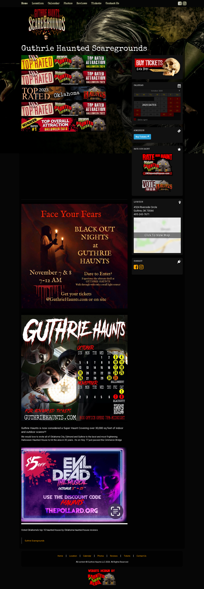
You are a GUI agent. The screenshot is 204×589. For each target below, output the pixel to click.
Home (24, 3)
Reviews (82, 3)
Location (38, 3)
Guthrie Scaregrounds (34, 541)
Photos (68, 3)
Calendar (54, 3)
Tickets (96, 3)
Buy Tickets (142, 136)
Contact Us (112, 3)
